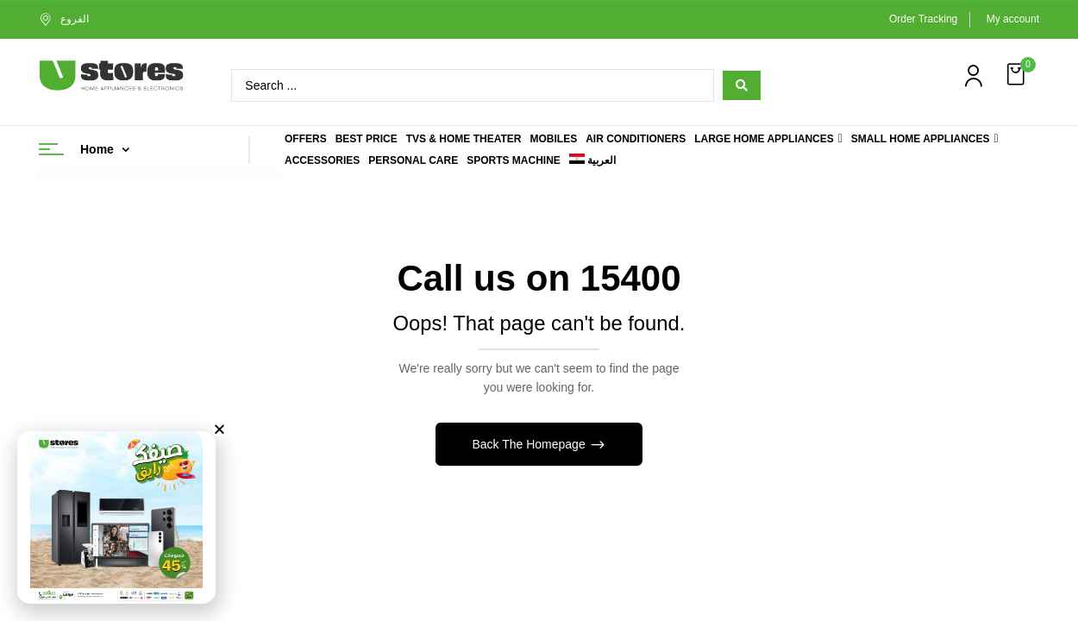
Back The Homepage (530, 444)
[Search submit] (742, 85)
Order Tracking (923, 19)
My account (1013, 19)
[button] (1018, 74)
